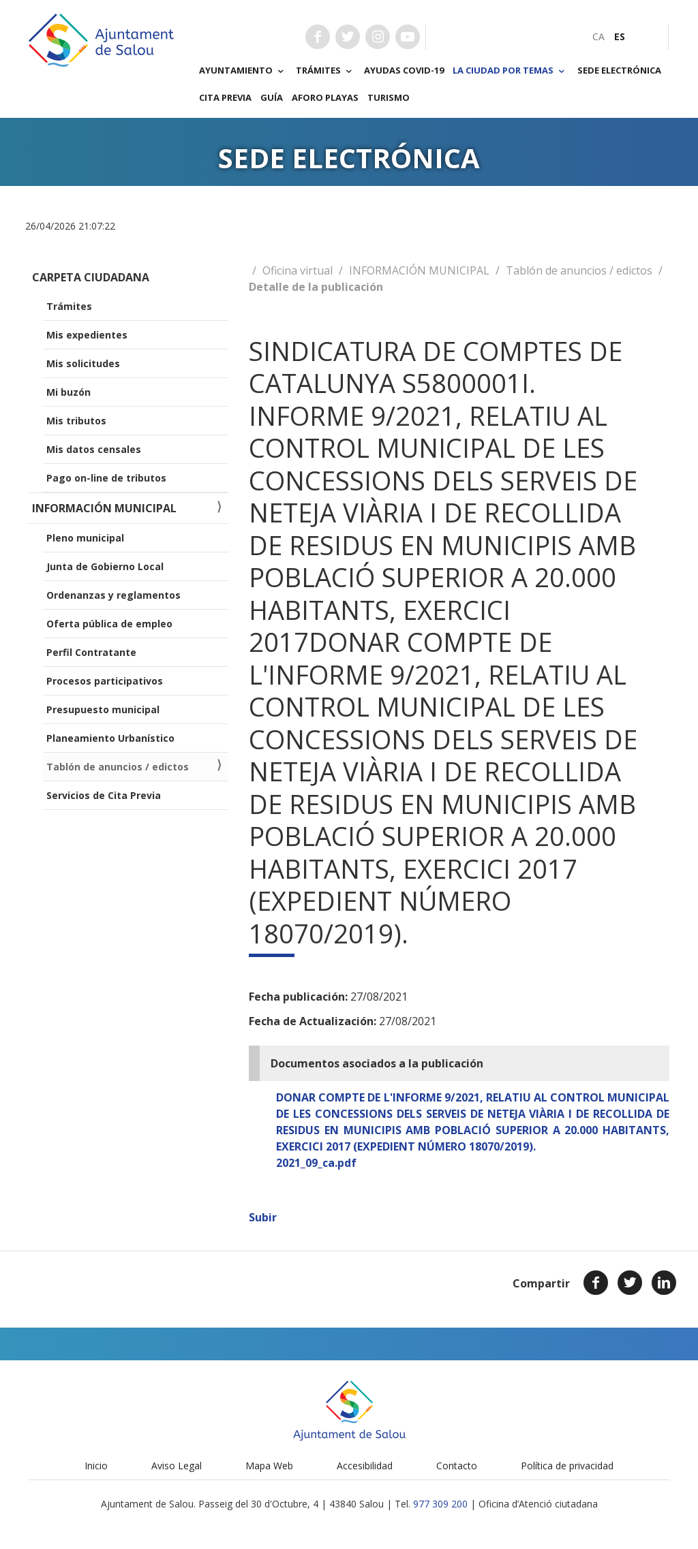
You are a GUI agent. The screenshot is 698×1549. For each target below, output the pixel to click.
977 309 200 (440, 1503)
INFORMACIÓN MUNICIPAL (419, 270)
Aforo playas (325, 97)
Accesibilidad (365, 1465)
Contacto (456, 1465)
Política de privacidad (567, 1465)
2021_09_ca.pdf (316, 1162)
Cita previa (225, 97)
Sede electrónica (619, 70)
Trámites (325, 71)
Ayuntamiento (243, 71)
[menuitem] (598, 36)
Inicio (96, 1465)
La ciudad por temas (510, 71)
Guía (271, 97)
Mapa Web (269, 1465)
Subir (263, 1217)
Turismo (388, 97)
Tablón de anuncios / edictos (579, 270)
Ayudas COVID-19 (404, 70)
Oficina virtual (297, 270)
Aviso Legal (176, 1465)
